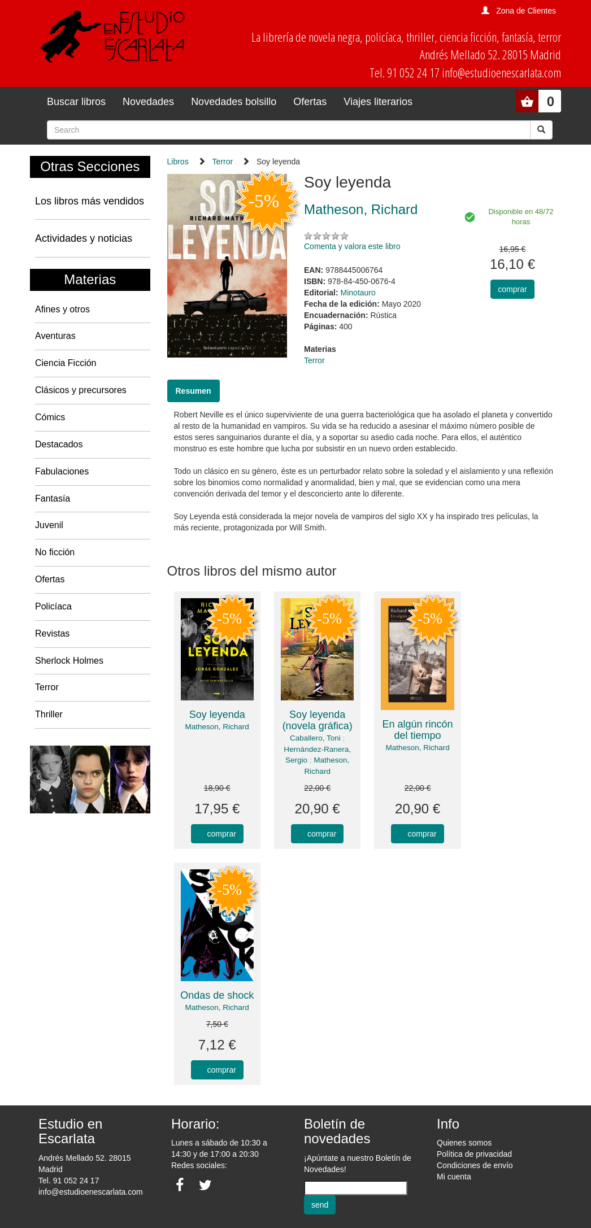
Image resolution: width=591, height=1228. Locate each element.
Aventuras (55, 336)
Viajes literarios (378, 101)
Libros (178, 161)
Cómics (50, 417)
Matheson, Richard (217, 726)
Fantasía (52, 498)
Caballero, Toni (315, 738)
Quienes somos (464, 1142)
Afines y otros (62, 309)
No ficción (55, 552)
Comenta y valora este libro (352, 246)
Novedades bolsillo (233, 101)
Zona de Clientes (526, 10)
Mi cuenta (454, 1176)
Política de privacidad (474, 1154)
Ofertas (310, 101)
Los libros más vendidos (89, 201)
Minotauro (358, 292)
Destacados (59, 444)
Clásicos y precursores (81, 390)
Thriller (49, 714)
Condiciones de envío (475, 1165)
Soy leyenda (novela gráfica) (318, 720)
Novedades (148, 101)
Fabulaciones (62, 471)
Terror (47, 687)
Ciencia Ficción (65, 363)
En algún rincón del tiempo (418, 729)
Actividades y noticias (83, 238)
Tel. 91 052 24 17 (68, 1180)
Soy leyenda (217, 714)
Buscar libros (76, 101)
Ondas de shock (217, 995)
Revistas (52, 633)
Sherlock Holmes (69, 660)
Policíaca (53, 606)
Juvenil (49, 525)
